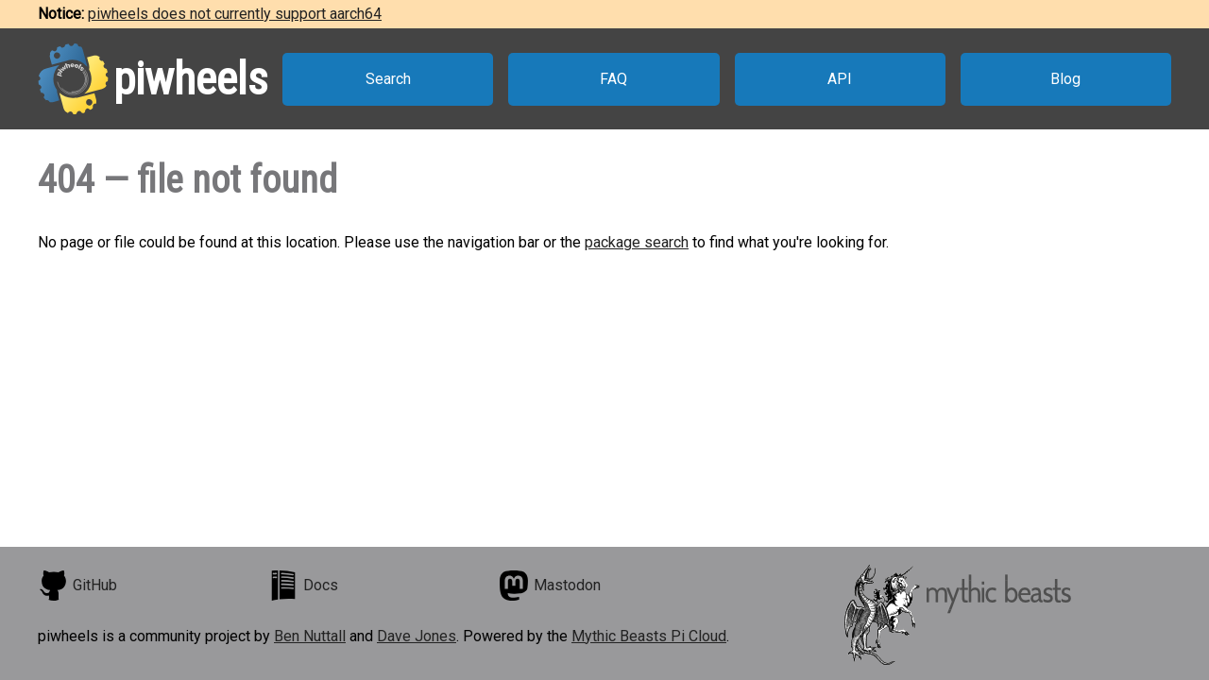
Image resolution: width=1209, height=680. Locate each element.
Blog (1065, 79)
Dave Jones (416, 636)
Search (388, 79)
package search (637, 242)
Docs (303, 585)
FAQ (613, 79)
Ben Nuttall (310, 636)
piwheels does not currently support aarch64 (235, 14)
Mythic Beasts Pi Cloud (648, 636)
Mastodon (550, 585)
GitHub (77, 585)
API (839, 79)
